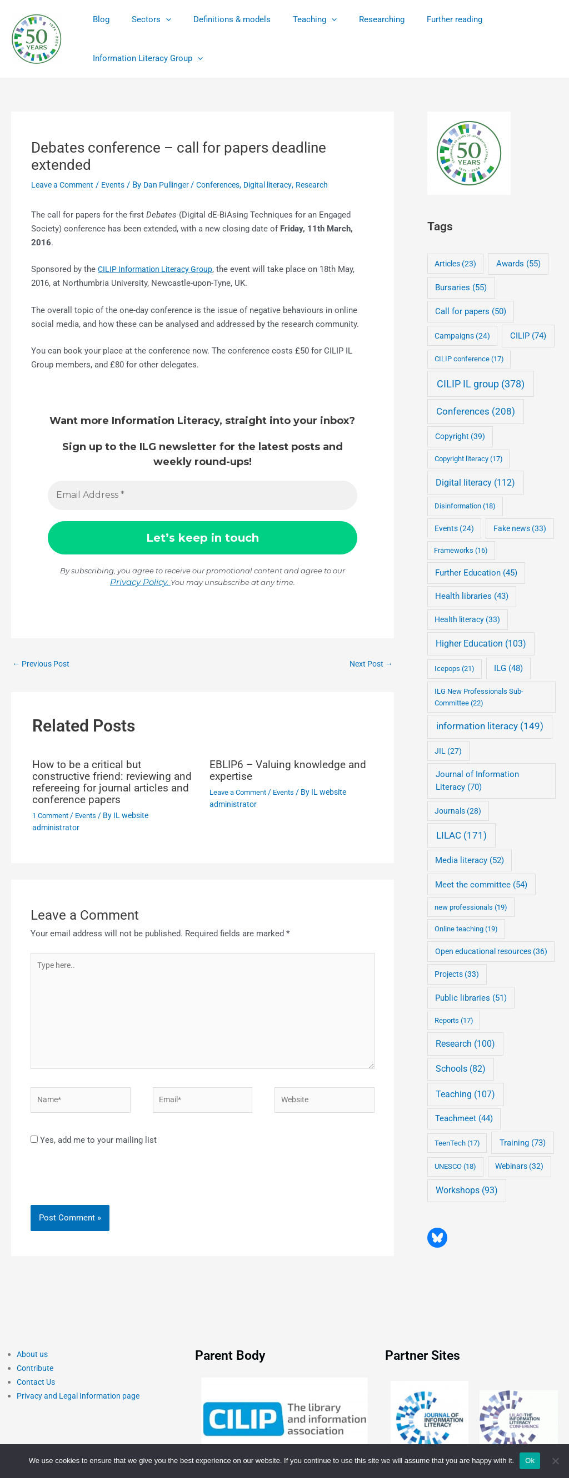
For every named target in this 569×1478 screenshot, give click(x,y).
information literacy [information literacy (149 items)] (489, 726)
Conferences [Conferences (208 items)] (475, 411)
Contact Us (37, 1390)
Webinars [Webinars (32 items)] (519, 1166)
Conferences (230, 185)
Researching (357, 19)
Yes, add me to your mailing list (94, 1147)
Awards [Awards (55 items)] (518, 264)
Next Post (369, 664)
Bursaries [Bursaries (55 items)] (461, 287)
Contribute (36, 1376)
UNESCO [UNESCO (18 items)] (455, 1166)
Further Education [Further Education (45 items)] (476, 573)
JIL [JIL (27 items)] (448, 750)
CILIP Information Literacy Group (158, 269)
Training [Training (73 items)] (523, 1143)
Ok (530, 1460)
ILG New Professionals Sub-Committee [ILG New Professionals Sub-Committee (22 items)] (479, 697)
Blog (98, 19)
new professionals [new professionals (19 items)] (471, 907)
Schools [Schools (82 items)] (461, 1069)
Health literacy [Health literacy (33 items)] (467, 619)
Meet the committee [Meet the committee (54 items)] (481, 885)
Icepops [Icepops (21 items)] (455, 668)
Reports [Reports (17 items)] (454, 1020)
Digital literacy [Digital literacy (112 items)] (475, 482)
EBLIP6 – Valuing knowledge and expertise (290, 771)
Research (332, 185)
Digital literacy (284, 185)
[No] (555, 1460)
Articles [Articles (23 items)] (455, 263)
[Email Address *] (202, 496)
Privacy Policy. (140, 581)
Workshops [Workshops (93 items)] (467, 1190)
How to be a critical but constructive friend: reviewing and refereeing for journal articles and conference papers (108, 782)
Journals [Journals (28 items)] (458, 810)
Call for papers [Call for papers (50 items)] (470, 311)
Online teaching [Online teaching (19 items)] (466, 929)
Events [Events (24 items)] (454, 528)
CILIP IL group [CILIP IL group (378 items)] (481, 384)
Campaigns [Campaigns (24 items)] (462, 335)
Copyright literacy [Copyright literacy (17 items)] (469, 459)
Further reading (424, 19)
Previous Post (43, 664)
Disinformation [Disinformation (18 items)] (465, 506)
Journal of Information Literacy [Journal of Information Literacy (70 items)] (477, 780)
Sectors (143, 19)
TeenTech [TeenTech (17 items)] (457, 1143)
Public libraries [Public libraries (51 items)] (471, 998)
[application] (157, 19)
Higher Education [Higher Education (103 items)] (481, 643)
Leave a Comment (64, 185)
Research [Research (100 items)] (465, 1043)
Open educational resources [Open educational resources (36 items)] (491, 951)
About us (33, 1362)
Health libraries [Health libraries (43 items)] (471, 596)
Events (118, 185)
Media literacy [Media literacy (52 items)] (469, 860)
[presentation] (107, 1188)
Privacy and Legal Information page (82, 1403)
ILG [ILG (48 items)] (508, 668)
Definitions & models (218, 19)
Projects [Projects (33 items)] (457, 974)
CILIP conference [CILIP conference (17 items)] (469, 359)
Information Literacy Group (145, 58)
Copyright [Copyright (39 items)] (460, 436)
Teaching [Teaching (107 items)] (465, 1094)
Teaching (295, 19)
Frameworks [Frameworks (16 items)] (461, 550)
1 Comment (52, 814)
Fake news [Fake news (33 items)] (519, 528)
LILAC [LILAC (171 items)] (461, 835)
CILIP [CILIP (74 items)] (528, 336)
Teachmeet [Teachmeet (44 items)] (464, 1118)
